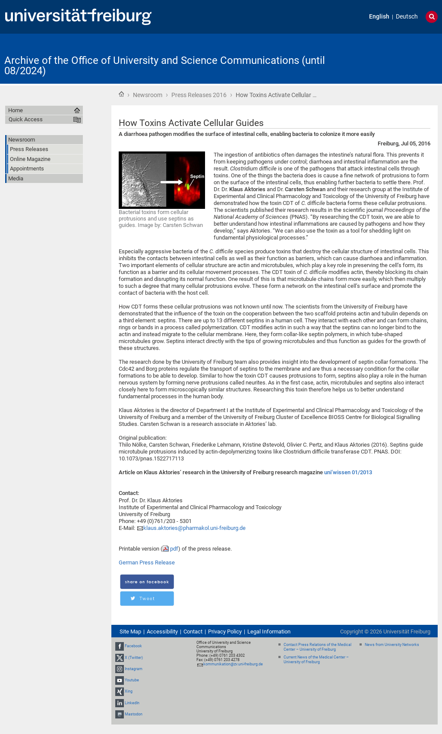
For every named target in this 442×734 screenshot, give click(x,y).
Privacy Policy (225, 631)
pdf (174, 548)
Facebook (133, 646)
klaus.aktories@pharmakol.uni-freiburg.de (194, 528)
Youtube (132, 680)
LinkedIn (132, 703)
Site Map (130, 631)
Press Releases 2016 (199, 94)
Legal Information (268, 631)
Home (121, 94)
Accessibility (162, 631)
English (379, 16)
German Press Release (147, 562)
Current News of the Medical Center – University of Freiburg (316, 659)
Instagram (133, 669)
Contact (192, 631)
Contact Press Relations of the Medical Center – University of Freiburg (317, 647)
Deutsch (407, 16)
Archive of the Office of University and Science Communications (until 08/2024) (164, 65)
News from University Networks (392, 645)
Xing (129, 691)
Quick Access (26, 119)
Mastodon (133, 714)
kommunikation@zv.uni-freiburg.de (233, 664)
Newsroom (147, 94)
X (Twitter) (134, 657)
